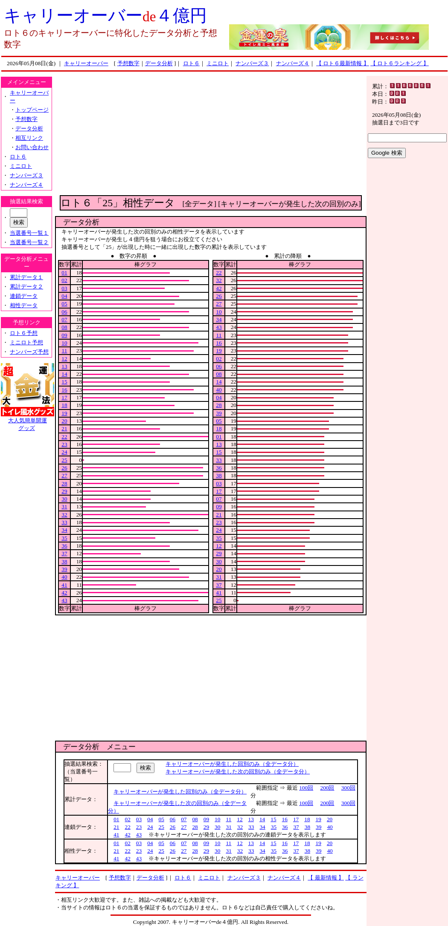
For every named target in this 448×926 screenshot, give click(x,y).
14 (64, 374)
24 (64, 452)
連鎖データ (24, 296)
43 (64, 600)
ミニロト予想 (26, 342)
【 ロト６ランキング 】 (399, 63)
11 (64, 350)
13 (64, 366)
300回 (348, 788)
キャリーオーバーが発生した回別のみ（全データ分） (232, 764)
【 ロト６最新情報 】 (342, 63)
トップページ (32, 110)
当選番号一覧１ (29, 233)
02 (64, 280)
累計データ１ (26, 277)
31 (64, 506)
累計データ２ (26, 286)
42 (64, 592)
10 (64, 343)
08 (64, 327)
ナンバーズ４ (292, 63)
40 (64, 577)
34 (64, 530)
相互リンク (29, 138)
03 (64, 288)
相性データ (24, 305)
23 (64, 444)
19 (64, 413)
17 (64, 397)
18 (64, 405)
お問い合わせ (32, 147)
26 (64, 467)
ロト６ (191, 63)
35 (64, 538)
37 (64, 553)
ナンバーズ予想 (29, 352)
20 (64, 421)
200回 (327, 788)
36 (64, 545)
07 (64, 319)
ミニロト (218, 63)
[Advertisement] (211, 135)
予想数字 (128, 63)
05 (64, 303)
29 (64, 491)
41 (64, 585)
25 (64, 460)
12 (64, 358)
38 (64, 561)
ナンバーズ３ (252, 63)
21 (64, 428)
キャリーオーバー (86, 63)
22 (64, 436)
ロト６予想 (24, 333)
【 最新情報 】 (326, 877)
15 (64, 381)
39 (64, 569)
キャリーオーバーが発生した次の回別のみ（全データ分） (238, 771)
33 (64, 522)
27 (64, 475)
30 (64, 499)
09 (64, 335)
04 (64, 296)
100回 (306, 788)
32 (64, 514)
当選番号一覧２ (29, 242)
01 (64, 272)
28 (64, 483)
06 (64, 312)
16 (64, 390)
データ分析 (159, 63)
